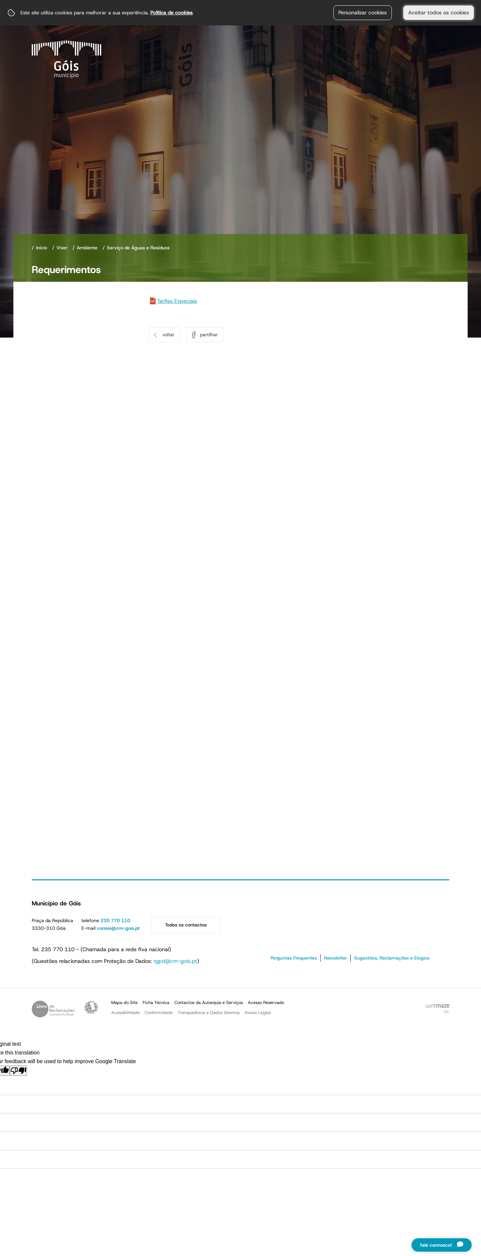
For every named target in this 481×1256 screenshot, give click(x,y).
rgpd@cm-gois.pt (175, 961)
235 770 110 (115, 920)
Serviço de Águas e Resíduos (138, 247)
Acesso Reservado (266, 1002)
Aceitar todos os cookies (438, 12)
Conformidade (159, 1012)
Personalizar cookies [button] (362, 12)
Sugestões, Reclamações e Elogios (392, 958)
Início (41, 247)
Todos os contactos (186, 925)
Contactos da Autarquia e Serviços (208, 1002)
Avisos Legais (258, 1012)
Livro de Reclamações (53, 1009)
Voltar (168, 335)
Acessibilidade (91, 1007)
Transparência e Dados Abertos (208, 1012)
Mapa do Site (124, 1002)
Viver (61, 247)
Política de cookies (171, 12)
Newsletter (335, 958)
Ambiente (87, 247)
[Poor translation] (18, 1070)
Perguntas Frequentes (294, 958)
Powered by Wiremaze (437, 1009)
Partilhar (209, 335)
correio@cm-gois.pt (118, 928)
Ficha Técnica (156, 1002)
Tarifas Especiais (177, 300)
